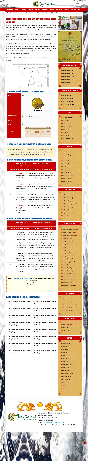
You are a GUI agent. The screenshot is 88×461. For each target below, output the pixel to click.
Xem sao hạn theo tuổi (67, 172)
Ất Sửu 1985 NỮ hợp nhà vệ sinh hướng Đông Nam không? (45, 338)
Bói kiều (63, 385)
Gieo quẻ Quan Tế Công (67, 373)
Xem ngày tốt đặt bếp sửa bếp (68, 273)
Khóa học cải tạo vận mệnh (68, 104)
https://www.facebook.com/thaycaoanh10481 (53, 422)
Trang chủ (10, 10)
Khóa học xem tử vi (66, 95)
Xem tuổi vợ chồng (66, 155)
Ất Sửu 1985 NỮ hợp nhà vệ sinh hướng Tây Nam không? (45, 352)
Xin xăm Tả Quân (65, 367)
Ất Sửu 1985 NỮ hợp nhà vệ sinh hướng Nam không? (45, 345)
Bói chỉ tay (64, 355)
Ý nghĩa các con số (66, 358)
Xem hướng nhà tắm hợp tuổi (68, 207)
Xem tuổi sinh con (66, 158)
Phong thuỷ (30, 10)
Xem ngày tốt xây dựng (67, 271)
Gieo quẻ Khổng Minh (66, 376)
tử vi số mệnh (10, 427)
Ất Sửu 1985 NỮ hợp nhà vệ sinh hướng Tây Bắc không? (45, 310)
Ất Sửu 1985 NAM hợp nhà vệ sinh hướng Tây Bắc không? (19, 310)
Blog (78, 10)
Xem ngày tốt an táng (66, 268)
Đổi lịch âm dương (66, 302)
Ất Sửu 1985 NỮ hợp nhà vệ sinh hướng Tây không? (45, 303)
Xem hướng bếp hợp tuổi (67, 201)
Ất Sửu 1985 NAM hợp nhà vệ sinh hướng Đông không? (19, 331)
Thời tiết (51, 10)
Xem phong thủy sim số (68, 213)
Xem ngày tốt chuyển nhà (67, 276)
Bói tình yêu (64, 349)
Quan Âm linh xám (65, 370)
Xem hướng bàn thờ (66, 210)
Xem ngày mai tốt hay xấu (68, 232)
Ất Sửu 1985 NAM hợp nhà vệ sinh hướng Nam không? (19, 345)
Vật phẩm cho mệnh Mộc (67, 73)
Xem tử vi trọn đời (65, 129)
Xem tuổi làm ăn (65, 161)
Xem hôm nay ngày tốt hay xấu (69, 229)
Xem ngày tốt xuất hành (67, 282)
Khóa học (73, 10)
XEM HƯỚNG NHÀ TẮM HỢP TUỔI (23, 278)
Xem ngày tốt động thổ (67, 241)
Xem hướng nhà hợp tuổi (68, 195)
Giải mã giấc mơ (65, 361)
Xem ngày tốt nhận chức (67, 256)
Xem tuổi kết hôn (66, 178)
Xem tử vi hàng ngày (66, 123)
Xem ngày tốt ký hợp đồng (67, 259)
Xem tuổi (23, 10)
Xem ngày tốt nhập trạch (68, 265)
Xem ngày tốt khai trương (67, 244)
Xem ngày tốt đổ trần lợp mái (68, 279)
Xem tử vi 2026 (65, 120)
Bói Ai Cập (64, 388)
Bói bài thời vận (65, 382)
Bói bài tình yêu (65, 346)
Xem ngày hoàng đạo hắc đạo (68, 262)
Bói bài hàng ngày (65, 343)
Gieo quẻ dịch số (65, 379)
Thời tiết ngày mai (65, 327)
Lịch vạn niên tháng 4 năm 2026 (69, 305)
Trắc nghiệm (58, 10)
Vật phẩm (66, 10)
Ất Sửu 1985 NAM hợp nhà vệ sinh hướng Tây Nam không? (19, 352)
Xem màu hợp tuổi (65, 166)
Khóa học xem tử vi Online (67, 98)
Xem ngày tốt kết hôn (67, 253)
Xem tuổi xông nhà (66, 181)
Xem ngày (37, 10)
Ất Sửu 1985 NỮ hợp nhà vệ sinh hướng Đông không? (45, 331)
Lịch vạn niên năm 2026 (68, 308)
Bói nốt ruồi (64, 352)
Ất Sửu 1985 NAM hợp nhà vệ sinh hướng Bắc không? (19, 317)
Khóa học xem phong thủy (67, 101)
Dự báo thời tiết (65, 330)
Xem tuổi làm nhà (66, 152)
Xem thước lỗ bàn (65, 215)
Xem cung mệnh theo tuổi (67, 175)
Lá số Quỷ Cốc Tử (65, 135)
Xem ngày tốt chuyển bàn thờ (69, 285)
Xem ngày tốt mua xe (66, 247)
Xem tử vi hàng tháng (66, 126)
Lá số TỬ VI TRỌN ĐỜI (67, 118)
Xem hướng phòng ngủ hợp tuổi (69, 204)
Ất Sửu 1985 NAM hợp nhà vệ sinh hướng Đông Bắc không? (19, 324)
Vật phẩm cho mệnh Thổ (67, 82)
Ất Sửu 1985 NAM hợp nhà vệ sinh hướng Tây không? (19, 303)
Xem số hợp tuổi (65, 169)
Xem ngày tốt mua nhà (66, 250)
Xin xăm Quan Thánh (66, 364)
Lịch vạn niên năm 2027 (68, 311)
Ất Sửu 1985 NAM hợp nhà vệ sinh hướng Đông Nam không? (19, 338)
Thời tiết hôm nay (66, 324)
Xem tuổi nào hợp (65, 164)
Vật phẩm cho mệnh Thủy (67, 76)
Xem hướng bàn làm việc (67, 198)
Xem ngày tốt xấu (66, 238)
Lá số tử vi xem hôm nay (67, 138)
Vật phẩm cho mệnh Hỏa (67, 79)
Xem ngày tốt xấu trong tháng (69, 235)
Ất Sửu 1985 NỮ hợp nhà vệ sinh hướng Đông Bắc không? (45, 324)
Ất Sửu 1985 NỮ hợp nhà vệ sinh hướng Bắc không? (45, 317)
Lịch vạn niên (44, 10)
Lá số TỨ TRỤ (64, 132)
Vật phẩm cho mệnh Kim (67, 70)
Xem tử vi (16, 10)
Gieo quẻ (63, 391)
